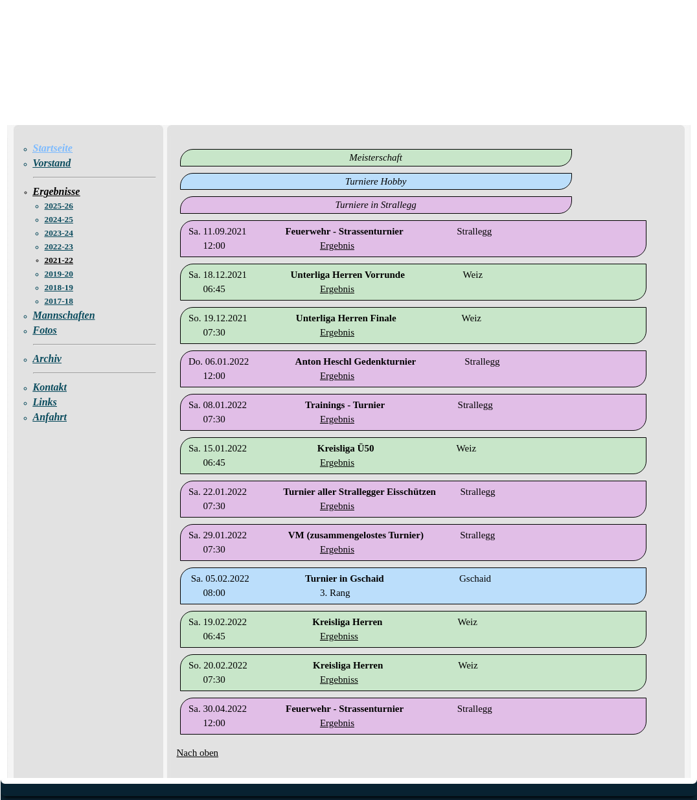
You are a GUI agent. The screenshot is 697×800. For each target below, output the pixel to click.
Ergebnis (337, 245)
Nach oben (198, 753)
